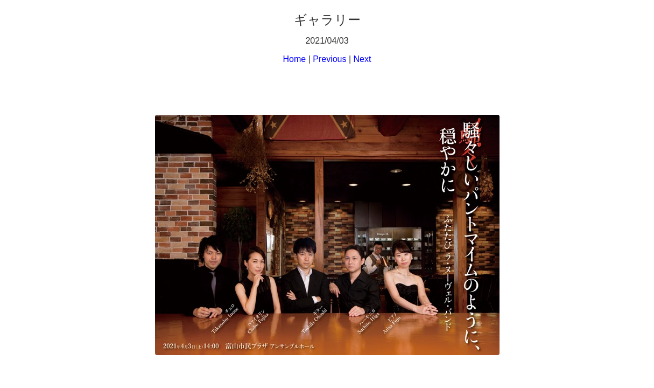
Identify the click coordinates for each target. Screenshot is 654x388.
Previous (329, 59)
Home (294, 59)
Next (362, 59)
